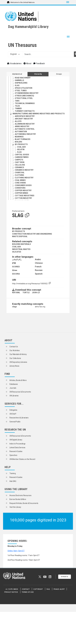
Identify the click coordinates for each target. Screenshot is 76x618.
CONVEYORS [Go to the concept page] (20, 188)
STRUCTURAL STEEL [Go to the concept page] (24, 98)
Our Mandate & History (18, 354)
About (27, 63)
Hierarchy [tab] (38, 74)
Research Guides (15, 451)
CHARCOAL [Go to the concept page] (19, 173)
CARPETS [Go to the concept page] (19, 160)
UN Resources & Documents (20, 392)
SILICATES (16, 252)
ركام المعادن (16, 259)
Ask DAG (12, 481)
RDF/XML (16, 293)
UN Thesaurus (22, 45)
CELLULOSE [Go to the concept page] (20, 165)
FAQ (48, 589)
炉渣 (14, 263)
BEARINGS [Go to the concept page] (19, 137)
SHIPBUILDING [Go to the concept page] (21, 83)
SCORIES (16, 267)
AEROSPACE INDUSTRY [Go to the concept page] (25, 116)
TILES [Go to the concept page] (17, 106)
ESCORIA (16, 274)
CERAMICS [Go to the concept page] (19, 167)
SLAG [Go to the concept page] (17, 85)
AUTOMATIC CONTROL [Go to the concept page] (25, 129)
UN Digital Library (15, 440)
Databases (13, 384)
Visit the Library (15, 507)
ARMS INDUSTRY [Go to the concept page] (22, 126)
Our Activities (14, 350)
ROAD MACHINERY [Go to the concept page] (22, 78)
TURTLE (26, 293)
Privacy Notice (11, 592)
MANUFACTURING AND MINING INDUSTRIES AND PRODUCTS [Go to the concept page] (39, 114)
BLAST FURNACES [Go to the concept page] (22, 139)
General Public (14, 422)
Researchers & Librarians (19, 418)
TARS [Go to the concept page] (17, 101)
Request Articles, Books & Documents (23, 503)
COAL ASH (16, 247)
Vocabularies (14, 63)
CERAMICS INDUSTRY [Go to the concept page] (24, 170)
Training (12, 473)
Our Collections (15, 358)
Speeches (13, 455)
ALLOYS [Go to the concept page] (18, 121)
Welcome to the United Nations (22, 2)
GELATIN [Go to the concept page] (20, 149)
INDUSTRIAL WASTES (21, 249)
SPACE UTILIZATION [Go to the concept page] (23, 88)
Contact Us (13, 347)
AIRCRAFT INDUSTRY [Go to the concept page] (24, 119)
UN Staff (12, 414)
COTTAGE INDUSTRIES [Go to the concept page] (24, 196)
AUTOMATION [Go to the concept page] (21, 132)
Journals (12, 388)
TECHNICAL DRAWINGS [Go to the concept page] (25, 103)
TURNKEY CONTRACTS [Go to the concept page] (25, 111)
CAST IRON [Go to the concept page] (19, 162)
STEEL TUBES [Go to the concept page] (21, 91)
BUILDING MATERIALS (21, 244)
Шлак (14, 270)
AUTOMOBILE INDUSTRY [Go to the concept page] (25, 134)
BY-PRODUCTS (18, 231)
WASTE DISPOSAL (20, 236)
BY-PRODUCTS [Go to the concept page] (21, 144)
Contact (26, 589)
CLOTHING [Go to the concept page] (19, 175)
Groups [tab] (59, 74)
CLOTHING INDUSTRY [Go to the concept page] (24, 178)
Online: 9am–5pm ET (16, 551)
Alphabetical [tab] (17, 74)
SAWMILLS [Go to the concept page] (19, 80)
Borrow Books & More (17, 499)
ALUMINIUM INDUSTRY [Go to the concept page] (25, 124)
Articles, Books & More (17, 380)
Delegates (13, 410)
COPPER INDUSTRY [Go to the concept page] (23, 190)
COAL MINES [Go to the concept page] (20, 180)
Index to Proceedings (17, 444)
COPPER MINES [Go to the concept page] (21, 193)
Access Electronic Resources (20, 495)
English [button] (15, 54)
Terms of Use (28, 592)
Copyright (38, 589)
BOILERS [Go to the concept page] (18, 142)
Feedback (39, 63)
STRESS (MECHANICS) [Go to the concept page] (24, 96)
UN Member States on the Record (22, 459)
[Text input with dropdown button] (48, 54)
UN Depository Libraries (18, 362)
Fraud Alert (59, 589)
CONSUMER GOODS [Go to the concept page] (23, 185)
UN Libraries (14, 396)
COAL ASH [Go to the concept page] (21, 147)
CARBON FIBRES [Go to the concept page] (22, 157)
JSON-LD (36, 293)
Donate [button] (64, 577)
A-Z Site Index (12, 589)
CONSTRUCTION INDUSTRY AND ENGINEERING (32, 234)
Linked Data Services (17, 447)
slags (14, 307)
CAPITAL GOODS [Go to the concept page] (22, 155)
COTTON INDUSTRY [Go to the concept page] (23, 198)
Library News (14, 366)
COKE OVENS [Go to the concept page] (20, 183)
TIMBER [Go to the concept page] (18, 108)
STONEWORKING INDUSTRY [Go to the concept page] (26, 93)
